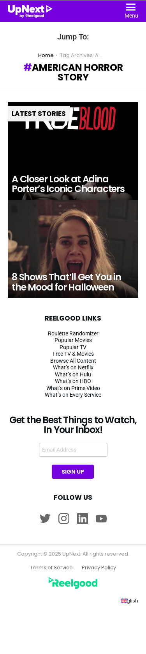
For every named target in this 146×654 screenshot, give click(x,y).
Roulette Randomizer (73, 333)
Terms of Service (51, 568)
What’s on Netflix (73, 367)
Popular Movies (73, 340)
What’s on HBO (73, 381)
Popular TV (73, 347)
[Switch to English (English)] (129, 601)
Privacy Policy (99, 568)
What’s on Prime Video (73, 388)
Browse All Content (73, 361)
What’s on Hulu (73, 374)
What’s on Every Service (73, 395)
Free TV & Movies (73, 354)
